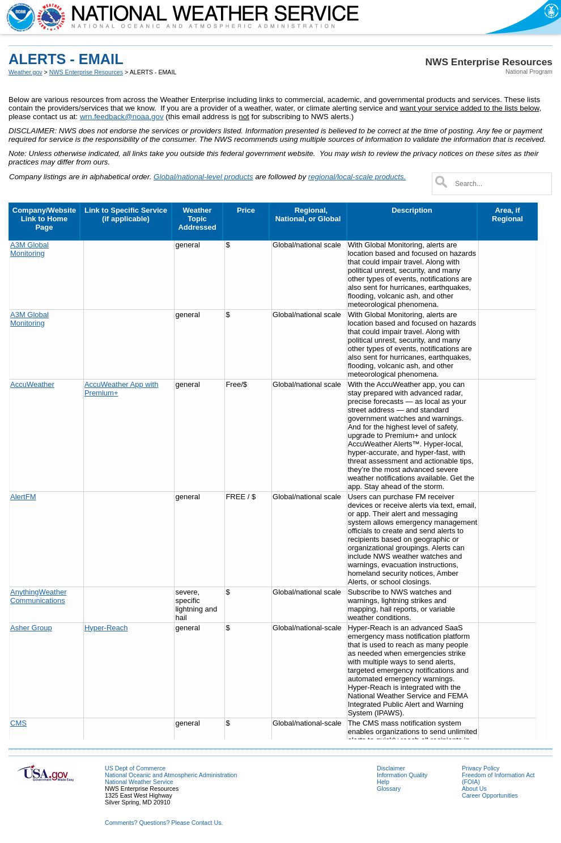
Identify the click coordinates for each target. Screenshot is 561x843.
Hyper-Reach (106, 627)
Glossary (389, 788)
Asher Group (31, 627)
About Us (474, 788)
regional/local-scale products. (357, 176)
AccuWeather (32, 384)
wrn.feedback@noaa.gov (122, 116)
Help (383, 781)
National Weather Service (139, 781)
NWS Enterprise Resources (86, 72)
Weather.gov (25, 72)
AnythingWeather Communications (38, 596)
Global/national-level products (203, 176)
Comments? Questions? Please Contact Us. (164, 822)
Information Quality (402, 775)
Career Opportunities (490, 795)
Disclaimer (391, 768)
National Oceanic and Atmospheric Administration (171, 775)
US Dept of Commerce (135, 768)
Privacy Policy (480, 768)
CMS (18, 723)
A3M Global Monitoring (29, 249)
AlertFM (23, 496)
